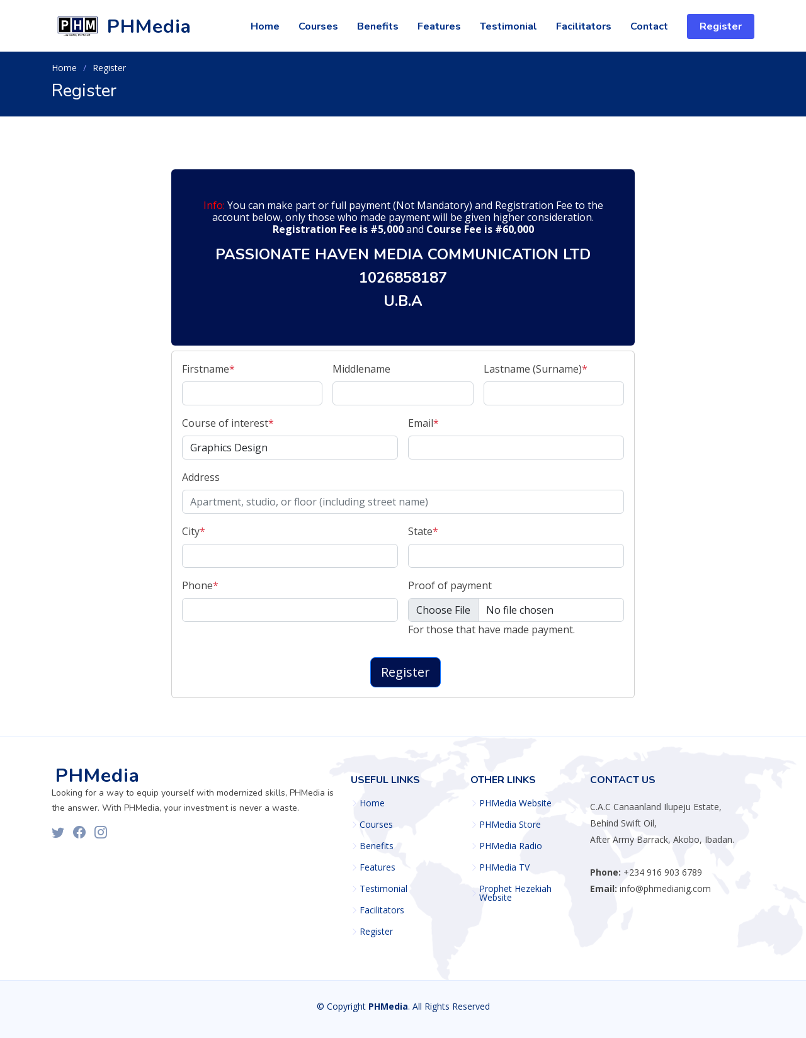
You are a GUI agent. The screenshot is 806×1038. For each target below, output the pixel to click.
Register (721, 26)
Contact (649, 26)
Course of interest (228, 423)
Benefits (378, 26)
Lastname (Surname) (535, 369)
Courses (318, 26)
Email (423, 423)
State (423, 531)
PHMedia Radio (510, 846)
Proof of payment (450, 585)
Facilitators (583, 26)
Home (265, 26)
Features (439, 26)
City (193, 531)
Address (201, 477)
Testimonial (508, 26)
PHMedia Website (515, 803)
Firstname (208, 369)
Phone (200, 585)
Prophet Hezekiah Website (515, 893)
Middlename (361, 369)
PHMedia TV (504, 867)
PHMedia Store (510, 824)
